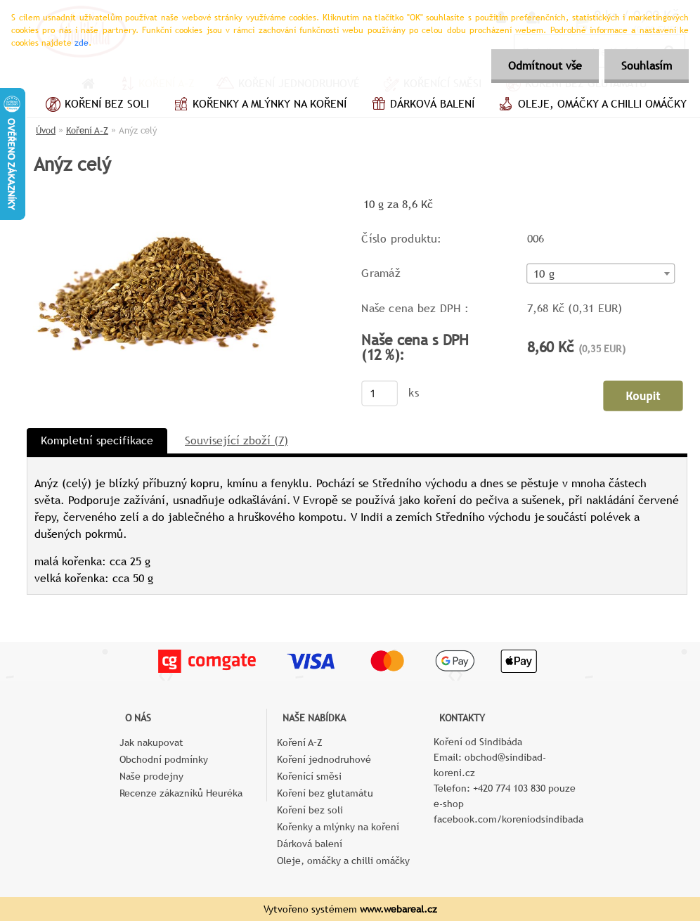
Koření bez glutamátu (325, 793)
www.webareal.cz (398, 909)
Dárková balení (421, 105)
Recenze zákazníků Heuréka (180, 793)
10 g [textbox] (544, 274)
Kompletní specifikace (97, 440)
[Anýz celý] (161, 200)
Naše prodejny (151, 776)
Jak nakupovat (151, 742)
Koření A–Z (87, 130)
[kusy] (379, 393)
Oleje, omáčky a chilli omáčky (591, 105)
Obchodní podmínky (163, 759)
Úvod (46, 130)
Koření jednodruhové (324, 759)
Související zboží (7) (236, 440)
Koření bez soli (95, 105)
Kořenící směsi (309, 776)
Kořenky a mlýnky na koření (258, 105)
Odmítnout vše (543, 65)
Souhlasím (646, 65)
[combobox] (601, 274)
